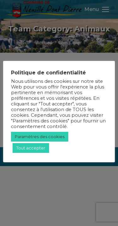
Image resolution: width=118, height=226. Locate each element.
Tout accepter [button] (30, 147)
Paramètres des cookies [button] (40, 136)
